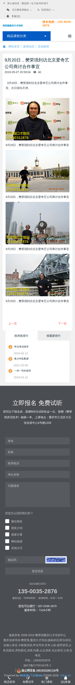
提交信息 (37, 571)
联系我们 (46, 9)
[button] (56, 559)
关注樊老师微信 (20, 9)
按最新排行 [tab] (54, 335)
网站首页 (11, 46)
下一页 (62, 323)
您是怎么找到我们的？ (19, 513)
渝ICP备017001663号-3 (37, 665)
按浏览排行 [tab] (21, 335)
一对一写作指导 (22, 370)
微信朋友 (16, 521)
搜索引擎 (16, 534)
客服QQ (16, 16)
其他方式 (16, 548)
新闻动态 (28, 46)
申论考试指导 (21, 346)
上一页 (12, 323)
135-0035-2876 (37, 591)
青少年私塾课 (21, 358)
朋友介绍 (16, 528)
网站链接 (16, 541)
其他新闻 (43, 46)
